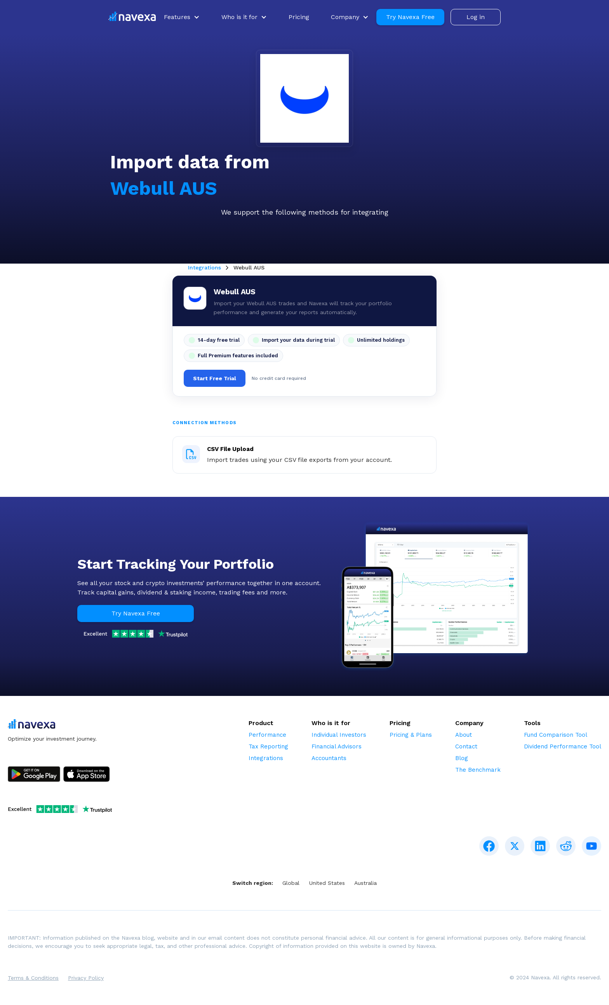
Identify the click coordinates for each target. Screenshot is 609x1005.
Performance (267, 734)
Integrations (204, 267)
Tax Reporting (268, 746)
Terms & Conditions (33, 978)
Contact (466, 746)
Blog (461, 758)
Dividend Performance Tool (562, 746)
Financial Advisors (336, 746)
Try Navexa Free (410, 17)
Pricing (299, 17)
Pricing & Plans (411, 734)
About (463, 734)
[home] (132, 17)
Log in (475, 17)
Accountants (328, 758)
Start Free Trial (214, 378)
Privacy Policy (86, 978)
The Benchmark (478, 769)
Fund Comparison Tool (555, 734)
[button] (181, 17)
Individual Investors (338, 734)
